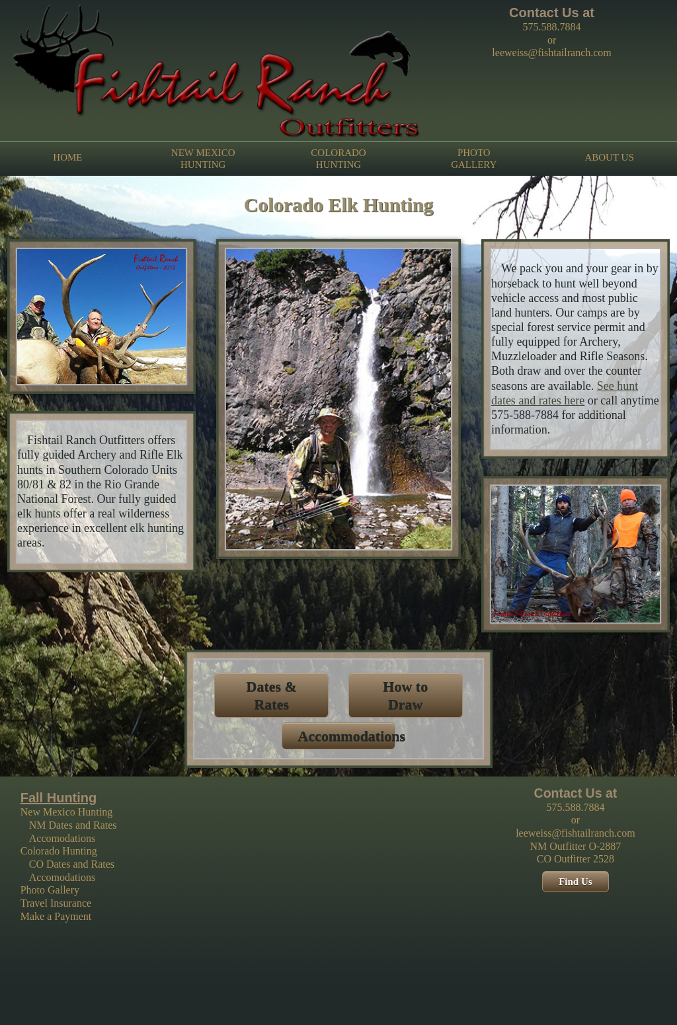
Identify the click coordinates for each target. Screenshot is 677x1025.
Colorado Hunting (58, 850)
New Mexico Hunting (66, 811)
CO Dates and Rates (71, 864)
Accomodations (62, 838)
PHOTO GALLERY (474, 158)
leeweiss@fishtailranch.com (551, 52)
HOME (67, 158)
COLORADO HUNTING (338, 158)
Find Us (575, 881)
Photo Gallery (49, 889)
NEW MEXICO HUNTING (203, 158)
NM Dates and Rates (73, 825)
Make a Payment (56, 916)
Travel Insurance (55, 903)
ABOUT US (608, 158)
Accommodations (352, 736)
